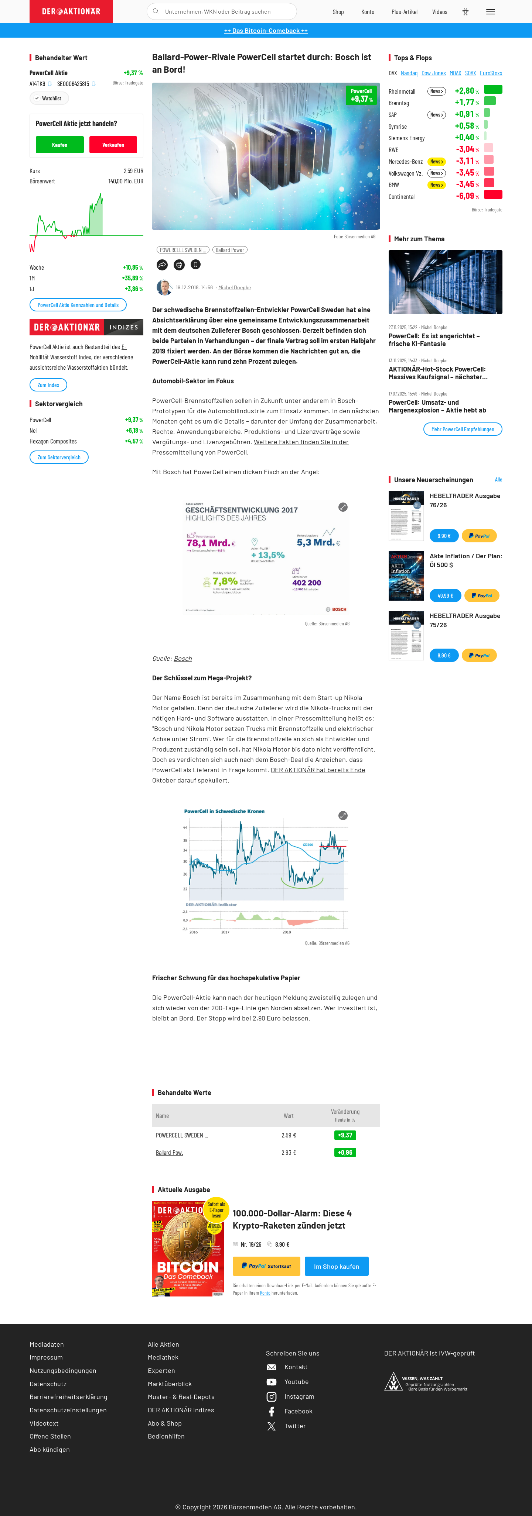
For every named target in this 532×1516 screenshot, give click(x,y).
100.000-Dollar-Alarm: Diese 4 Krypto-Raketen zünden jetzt (292, 1219)
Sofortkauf (266, 1266)
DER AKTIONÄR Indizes (181, 1410)
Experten (161, 1370)
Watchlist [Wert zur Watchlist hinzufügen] (51, 97)
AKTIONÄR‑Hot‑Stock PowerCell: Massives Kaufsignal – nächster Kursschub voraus (437, 372)
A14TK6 (41, 83)
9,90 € (444, 535)
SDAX (470, 73)
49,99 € (445, 595)
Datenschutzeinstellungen (68, 1410)
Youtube (287, 1381)
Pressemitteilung (321, 718)
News (436, 91)
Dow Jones (434, 73)
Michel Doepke (234, 287)
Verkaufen (113, 144)
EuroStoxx (491, 73)
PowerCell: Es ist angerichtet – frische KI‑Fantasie (434, 339)
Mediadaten (47, 1344)
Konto (265, 1292)
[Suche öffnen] (156, 11)
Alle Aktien (163, 1344)
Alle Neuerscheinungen (489, 480)
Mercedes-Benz (406, 161)
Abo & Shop (165, 1423)
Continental (402, 196)
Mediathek (163, 1357)
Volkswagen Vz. (406, 173)
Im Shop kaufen (336, 1266)
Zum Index (48, 384)
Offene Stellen (50, 1436)
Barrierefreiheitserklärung (69, 1396)
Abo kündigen (50, 1449)
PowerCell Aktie (49, 73)
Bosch (183, 658)
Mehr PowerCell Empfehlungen (463, 428)
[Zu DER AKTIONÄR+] (404, 11)
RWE (394, 149)
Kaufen (59, 144)
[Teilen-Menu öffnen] (162, 264)
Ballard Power (230, 249)
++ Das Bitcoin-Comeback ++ (266, 30)
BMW (394, 185)
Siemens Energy (407, 138)
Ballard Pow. (169, 1152)
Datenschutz (48, 1383)
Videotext (44, 1423)
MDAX (455, 73)
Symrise (398, 126)
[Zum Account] (367, 11)
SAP (393, 114)
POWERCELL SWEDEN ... (183, 249)
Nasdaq (409, 73)
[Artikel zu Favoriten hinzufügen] (196, 264)
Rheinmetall (402, 91)
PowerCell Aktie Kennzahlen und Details (78, 304)
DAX (393, 73)
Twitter (286, 1426)
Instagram (290, 1396)
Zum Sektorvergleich (59, 456)
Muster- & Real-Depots (181, 1396)
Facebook (289, 1411)
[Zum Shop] (338, 11)
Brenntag (399, 103)
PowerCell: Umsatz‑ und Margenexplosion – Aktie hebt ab (437, 406)
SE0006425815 (76, 83)
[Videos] (440, 11)
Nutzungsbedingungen (63, 1370)
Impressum (46, 1357)
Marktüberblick (170, 1383)
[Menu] (489, 11)
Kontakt (287, 1367)
